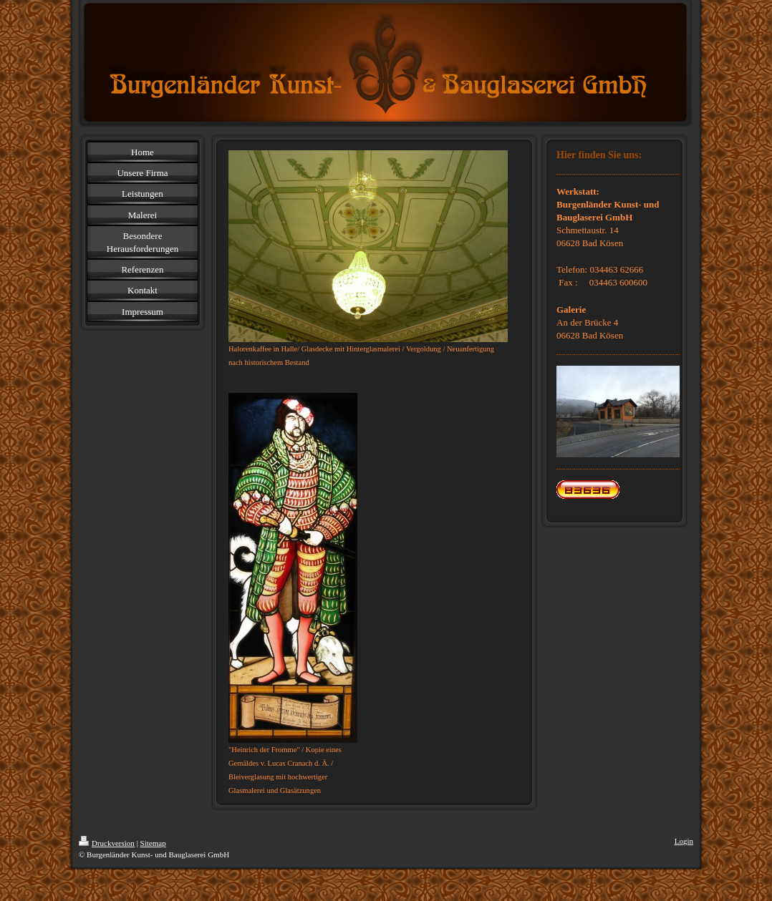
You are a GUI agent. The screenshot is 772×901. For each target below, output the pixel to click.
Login (684, 841)
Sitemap (153, 843)
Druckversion (107, 843)
